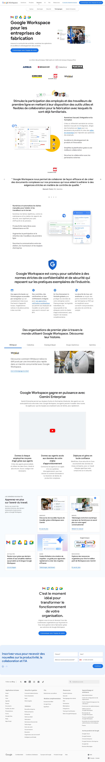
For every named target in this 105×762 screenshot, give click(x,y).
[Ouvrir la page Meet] (79, 128)
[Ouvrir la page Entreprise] (27, 714)
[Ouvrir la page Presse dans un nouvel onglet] (84, 725)
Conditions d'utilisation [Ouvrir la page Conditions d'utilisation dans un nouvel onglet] (32, 754)
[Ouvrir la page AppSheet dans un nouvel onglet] (46, 706)
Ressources (56, 2)
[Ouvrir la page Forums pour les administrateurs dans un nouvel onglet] (90, 706)
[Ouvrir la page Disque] (7, 703)
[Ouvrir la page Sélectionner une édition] (50, 693)
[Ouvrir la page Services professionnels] (31, 722)
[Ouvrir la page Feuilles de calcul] (9, 708)
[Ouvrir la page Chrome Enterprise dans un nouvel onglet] (87, 739)
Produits (31, 2)
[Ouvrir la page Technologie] (28, 724)
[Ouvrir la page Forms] (7, 713)
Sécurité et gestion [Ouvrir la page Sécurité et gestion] (31, 690)
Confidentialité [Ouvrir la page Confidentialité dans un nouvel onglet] (19, 754)
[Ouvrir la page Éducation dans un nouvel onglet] (27, 732)
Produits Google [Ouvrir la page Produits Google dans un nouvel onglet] (58, 754)
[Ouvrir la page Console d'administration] (31, 693)
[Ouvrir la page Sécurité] (65, 696)
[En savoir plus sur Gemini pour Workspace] (43, 529)
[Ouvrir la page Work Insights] (28, 701)
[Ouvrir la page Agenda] (7, 701)
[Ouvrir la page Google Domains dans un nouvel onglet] (86, 736)
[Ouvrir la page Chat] (6, 698)
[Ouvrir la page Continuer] (98, 666)
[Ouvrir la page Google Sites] (8, 716)
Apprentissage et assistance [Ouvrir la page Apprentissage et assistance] (87, 691)
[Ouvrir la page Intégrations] (66, 708)
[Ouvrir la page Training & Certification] (69, 711)
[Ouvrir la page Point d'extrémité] (29, 696)
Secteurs (39, 2)
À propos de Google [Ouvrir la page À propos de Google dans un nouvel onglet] (46, 754)
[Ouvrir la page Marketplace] (66, 706)
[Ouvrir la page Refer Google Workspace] (69, 713)
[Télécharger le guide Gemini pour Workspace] (47, 567)
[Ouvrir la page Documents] (8, 706)
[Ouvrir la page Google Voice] (47, 704)
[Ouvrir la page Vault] (26, 698)
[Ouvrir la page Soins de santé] (28, 727)
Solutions (23, 2)
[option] (31, 9)
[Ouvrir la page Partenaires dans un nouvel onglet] (66, 703)
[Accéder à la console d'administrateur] (69, 2)
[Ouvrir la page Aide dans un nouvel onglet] (90, 755)
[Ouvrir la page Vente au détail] (29, 717)
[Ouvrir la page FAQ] (64, 701)
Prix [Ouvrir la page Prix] (49, 2)
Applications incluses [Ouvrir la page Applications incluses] (12, 690)
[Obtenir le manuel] (77, 529)
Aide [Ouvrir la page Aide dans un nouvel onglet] (66, 754)
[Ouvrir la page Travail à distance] (67, 693)
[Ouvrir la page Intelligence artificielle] (30, 737)
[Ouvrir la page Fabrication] (28, 719)
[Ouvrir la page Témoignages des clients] (69, 698)
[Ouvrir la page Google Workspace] (10, 3)
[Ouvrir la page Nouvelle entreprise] (30, 709)
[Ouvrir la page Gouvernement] (29, 729)
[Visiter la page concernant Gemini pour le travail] (76, 567)
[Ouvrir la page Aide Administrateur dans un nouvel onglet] (87, 695)
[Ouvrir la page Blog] (13, 682)
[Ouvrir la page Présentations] (9, 711)
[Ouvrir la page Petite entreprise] (29, 711)
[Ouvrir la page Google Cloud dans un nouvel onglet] (85, 733)
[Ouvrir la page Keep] (6, 718)
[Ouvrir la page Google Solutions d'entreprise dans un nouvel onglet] (90, 741)
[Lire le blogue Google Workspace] (11, 567)
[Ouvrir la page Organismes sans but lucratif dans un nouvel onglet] (32, 734)
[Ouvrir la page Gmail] (6, 693)
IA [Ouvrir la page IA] (44, 2)
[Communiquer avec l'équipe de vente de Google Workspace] (91, 2)
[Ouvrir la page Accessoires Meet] (48, 701)
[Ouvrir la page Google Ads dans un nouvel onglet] (85, 744)
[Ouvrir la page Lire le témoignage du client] (20, 371)
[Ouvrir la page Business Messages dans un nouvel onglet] (87, 746)
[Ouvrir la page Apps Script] (8, 721)
